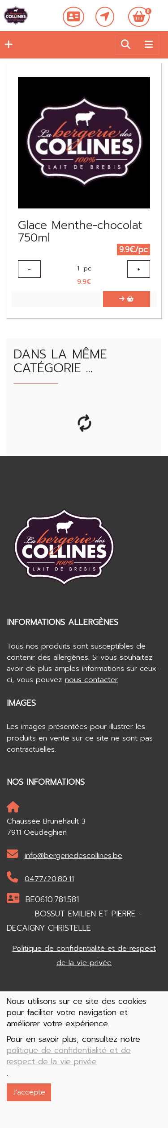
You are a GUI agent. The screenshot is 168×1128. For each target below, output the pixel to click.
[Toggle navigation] (149, 45)
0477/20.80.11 (40, 878)
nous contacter (91, 679)
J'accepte (29, 1092)
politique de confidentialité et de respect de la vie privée (69, 1056)
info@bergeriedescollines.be (64, 855)
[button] (6, 44)
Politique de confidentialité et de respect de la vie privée (84, 955)
